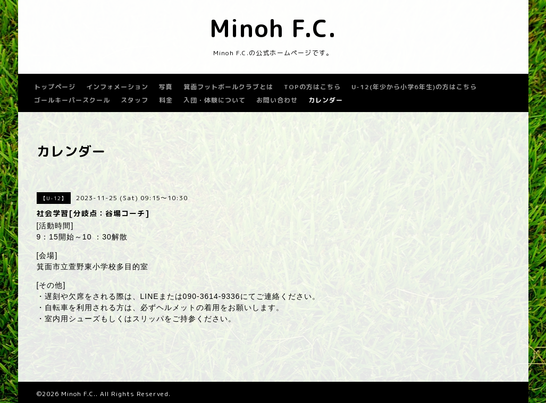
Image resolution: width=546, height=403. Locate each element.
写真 (166, 86)
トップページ (54, 86)
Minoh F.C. (273, 28)
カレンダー (325, 100)
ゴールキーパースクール (72, 100)
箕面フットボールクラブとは (228, 86)
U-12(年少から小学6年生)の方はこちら (414, 86)
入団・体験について (214, 100)
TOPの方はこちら (312, 86)
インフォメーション (117, 86)
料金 (166, 100)
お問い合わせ (277, 100)
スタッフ (134, 100)
